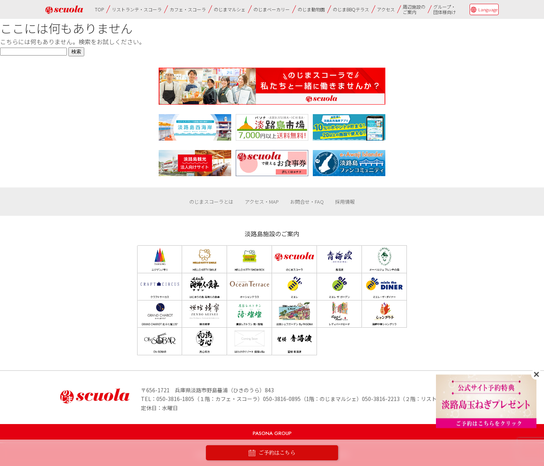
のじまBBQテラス (351, 9)
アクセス (386, 9)
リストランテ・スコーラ (137, 9)
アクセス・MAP (262, 201)
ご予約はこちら (272, 453)
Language (488, 9)
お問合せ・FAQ (307, 201)
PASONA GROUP (272, 433)
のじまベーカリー (271, 9)
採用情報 (345, 201)
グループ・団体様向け (444, 9)
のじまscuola (64, 9)
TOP (99, 9)
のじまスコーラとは (211, 201)
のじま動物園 (311, 9)
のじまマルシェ (230, 9)
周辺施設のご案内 (414, 9)
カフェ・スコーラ (188, 9)
